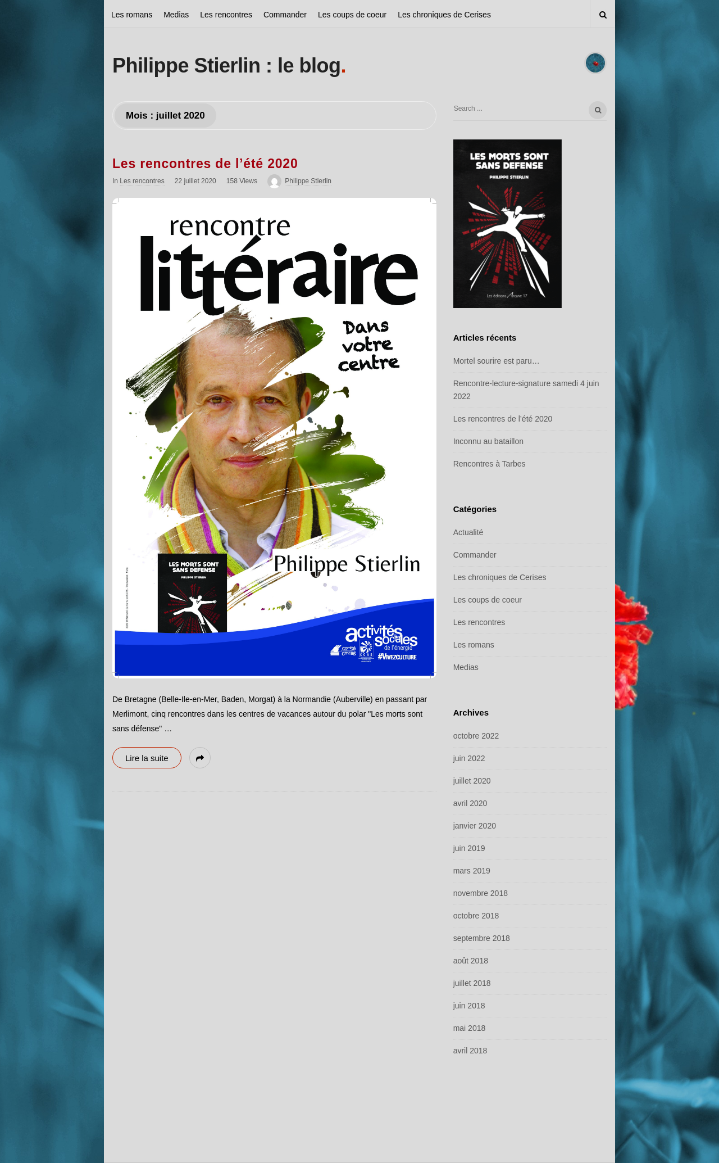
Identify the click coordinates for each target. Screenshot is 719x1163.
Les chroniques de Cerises (444, 14)
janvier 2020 (474, 825)
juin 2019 (469, 848)
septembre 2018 (481, 938)
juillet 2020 (472, 780)
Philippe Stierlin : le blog (226, 65)
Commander (285, 14)
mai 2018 (469, 1028)
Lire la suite (147, 758)
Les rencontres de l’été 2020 (205, 163)
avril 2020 (470, 803)
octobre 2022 (476, 735)
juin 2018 (469, 1005)
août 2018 (470, 960)
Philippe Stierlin (308, 181)
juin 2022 (469, 758)
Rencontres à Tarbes (489, 463)
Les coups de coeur (352, 14)
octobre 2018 (476, 915)
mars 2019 (471, 870)
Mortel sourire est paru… (496, 360)
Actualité (468, 532)
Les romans (131, 14)
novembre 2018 (480, 893)
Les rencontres (226, 14)
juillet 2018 (472, 983)
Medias (176, 14)
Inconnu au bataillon (488, 441)
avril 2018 (470, 1050)
